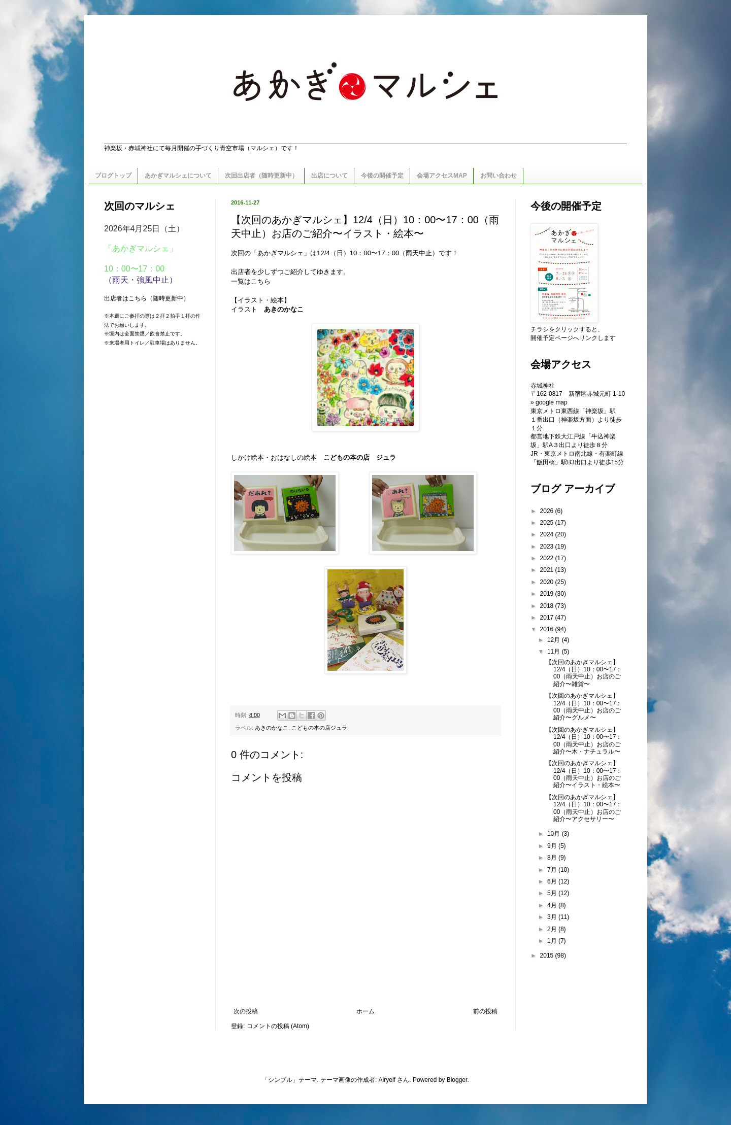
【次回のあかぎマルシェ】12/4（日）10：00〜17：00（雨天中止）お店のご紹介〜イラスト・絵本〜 (584, 774)
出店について (329, 175)
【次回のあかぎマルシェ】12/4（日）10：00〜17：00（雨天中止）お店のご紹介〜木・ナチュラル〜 (584, 740)
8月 (552, 857)
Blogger (457, 1079)
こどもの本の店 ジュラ (359, 457)
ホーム (365, 1011)
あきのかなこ (271, 728)
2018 (547, 605)
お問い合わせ (498, 175)
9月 (552, 845)
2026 (547, 511)
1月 (552, 940)
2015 (547, 955)
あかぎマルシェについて (178, 175)
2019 (547, 593)
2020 (547, 582)
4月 (552, 905)
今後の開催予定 (382, 175)
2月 (552, 929)
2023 (547, 546)
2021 (547, 569)
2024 (547, 534)
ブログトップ (113, 175)
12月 (554, 639)
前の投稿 (485, 1011)
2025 (547, 522)
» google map (549, 402)
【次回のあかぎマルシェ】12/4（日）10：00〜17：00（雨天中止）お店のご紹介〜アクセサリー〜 (584, 808)
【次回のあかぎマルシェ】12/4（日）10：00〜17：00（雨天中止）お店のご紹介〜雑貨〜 (584, 673)
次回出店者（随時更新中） (261, 175)
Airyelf (387, 1079)
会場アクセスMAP (442, 175)
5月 (552, 893)
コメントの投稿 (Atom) (278, 1026)
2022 (547, 558)
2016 (547, 629)
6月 (552, 881)
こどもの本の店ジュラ (319, 728)
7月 (552, 869)
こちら (261, 281)
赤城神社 (542, 385)
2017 (547, 617)
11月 (554, 651)
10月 (554, 833)
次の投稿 (246, 1011)
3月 (552, 917)
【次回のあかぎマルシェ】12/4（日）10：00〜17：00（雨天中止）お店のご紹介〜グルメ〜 (584, 706)
